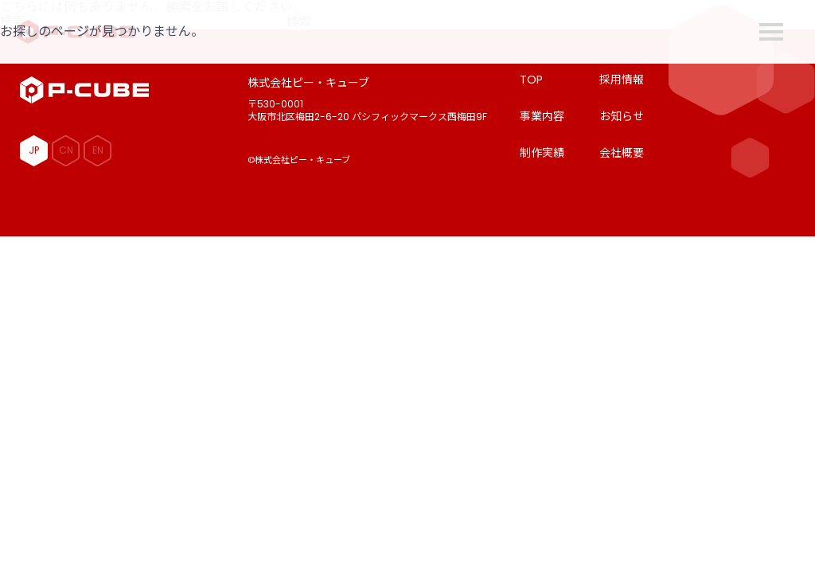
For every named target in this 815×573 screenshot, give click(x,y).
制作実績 (542, 153)
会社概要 (621, 153)
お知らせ (621, 116)
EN (97, 150)
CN (66, 150)
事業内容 (542, 116)
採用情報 (621, 80)
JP (34, 150)
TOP (531, 80)
